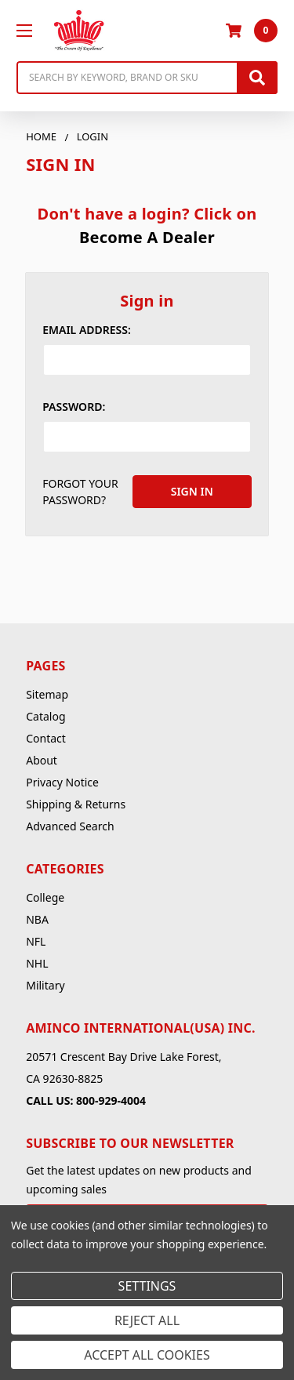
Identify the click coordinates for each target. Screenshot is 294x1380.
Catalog (45, 716)
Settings (147, 1286)
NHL (37, 963)
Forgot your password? (80, 491)
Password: (73, 406)
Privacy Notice (62, 782)
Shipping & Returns (75, 804)
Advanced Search (70, 826)
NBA (37, 919)
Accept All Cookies (146, 1355)
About (41, 760)
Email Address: (86, 329)
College (45, 897)
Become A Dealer (147, 237)
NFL (35, 941)
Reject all (147, 1320)
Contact (46, 738)
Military (45, 985)
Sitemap (47, 694)
